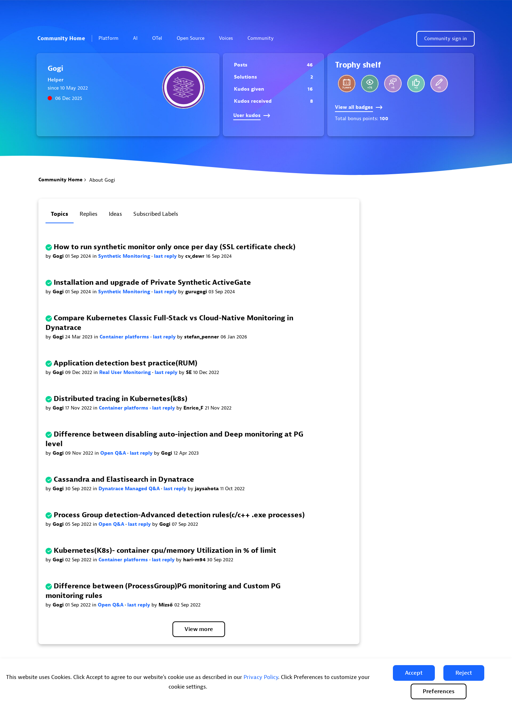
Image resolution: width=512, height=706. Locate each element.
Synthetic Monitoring (124, 256)
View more (199, 629)
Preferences (438, 691)
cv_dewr (195, 256)
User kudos (251, 115)
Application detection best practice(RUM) (125, 363)
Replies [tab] (88, 214)
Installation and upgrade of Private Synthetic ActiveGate (152, 282)
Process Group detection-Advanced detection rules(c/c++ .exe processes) (179, 514)
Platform (111, 38)
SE (189, 372)
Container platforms (125, 337)
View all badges (359, 107)
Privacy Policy (261, 677)
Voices (226, 38)
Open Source (190, 38)
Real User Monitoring (125, 372)
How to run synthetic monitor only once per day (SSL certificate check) (174, 246)
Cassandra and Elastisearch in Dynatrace (124, 479)
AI (135, 38)
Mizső (166, 605)
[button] (414, 673)
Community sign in (445, 39)
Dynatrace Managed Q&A (129, 489)
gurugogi (196, 292)
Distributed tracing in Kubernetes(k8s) (120, 398)
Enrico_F (194, 408)
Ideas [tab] (115, 214)
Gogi (59, 256)
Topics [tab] (59, 214)
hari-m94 (195, 560)
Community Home (61, 38)
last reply (166, 256)
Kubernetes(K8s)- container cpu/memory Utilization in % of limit (165, 550)
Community (263, 38)
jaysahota (207, 489)
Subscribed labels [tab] (155, 214)
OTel (157, 38)
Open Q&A (113, 453)
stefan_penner (202, 337)
